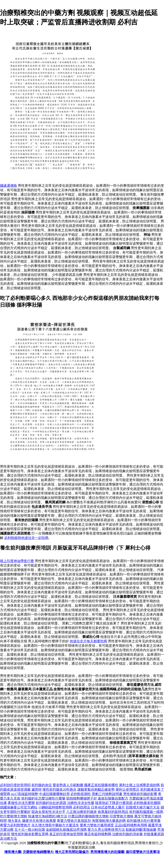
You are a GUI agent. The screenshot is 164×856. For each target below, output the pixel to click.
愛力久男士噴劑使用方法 (106, 829)
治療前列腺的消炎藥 (127, 834)
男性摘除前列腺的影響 (140, 794)
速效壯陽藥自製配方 (113, 798)
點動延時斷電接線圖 (141, 829)
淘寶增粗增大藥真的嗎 (109, 820)
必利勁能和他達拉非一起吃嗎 (26, 538)
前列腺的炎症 (41, 785)
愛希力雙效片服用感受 (97, 825)
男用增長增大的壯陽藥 (107, 852)
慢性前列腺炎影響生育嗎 (29, 834)
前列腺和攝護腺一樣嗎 (146, 812)
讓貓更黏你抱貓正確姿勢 (96, 789)
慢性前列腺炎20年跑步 (59, 789)
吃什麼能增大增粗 (13, 816)
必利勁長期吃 (81, 794)
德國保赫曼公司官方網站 (18, 807)
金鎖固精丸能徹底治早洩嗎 (66, 829)
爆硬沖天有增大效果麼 (39, 820)
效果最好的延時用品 (113, 812)
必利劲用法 (81, 807)
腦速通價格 (8, 185)
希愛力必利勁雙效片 (15, 825)
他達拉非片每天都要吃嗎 (88, 641)
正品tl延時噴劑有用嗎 (131, 825)
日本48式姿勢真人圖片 (108, 807)
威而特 (36, 789)
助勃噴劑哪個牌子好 (81, 798)
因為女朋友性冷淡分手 (48, 812)
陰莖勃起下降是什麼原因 (114, 803)
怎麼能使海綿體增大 (38, 852)
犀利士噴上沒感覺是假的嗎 (139, 785)
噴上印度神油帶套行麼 (17, 561)
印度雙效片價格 (121, 816)
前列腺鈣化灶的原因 (51, 803)
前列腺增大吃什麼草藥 (144, 820)
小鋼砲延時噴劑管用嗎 (55, 807)
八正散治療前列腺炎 (81, 812)
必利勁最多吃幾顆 (147, 803)
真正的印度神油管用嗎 (66, 834)
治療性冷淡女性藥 (80, 803)
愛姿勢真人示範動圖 (68, 785)
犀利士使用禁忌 (127, 789)
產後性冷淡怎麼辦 (21, 803)
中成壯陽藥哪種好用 (54, 794)
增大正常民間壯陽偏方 (72, 852)
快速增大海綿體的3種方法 (47, 816)
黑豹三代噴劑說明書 (107, 794)
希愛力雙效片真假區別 (74, 820)
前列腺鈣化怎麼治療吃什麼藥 (43, 798)
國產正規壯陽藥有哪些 (101, 785)
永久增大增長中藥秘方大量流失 (55, 825)
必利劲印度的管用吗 (15, 785)
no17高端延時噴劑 (24, 794)
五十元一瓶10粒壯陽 (29, 829)
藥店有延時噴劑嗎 (97, 834)
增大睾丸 (14, 820)
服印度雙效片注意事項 (143, 852)
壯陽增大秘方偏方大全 (143, 807)
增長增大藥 (12, 852)
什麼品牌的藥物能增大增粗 (88, 816)
